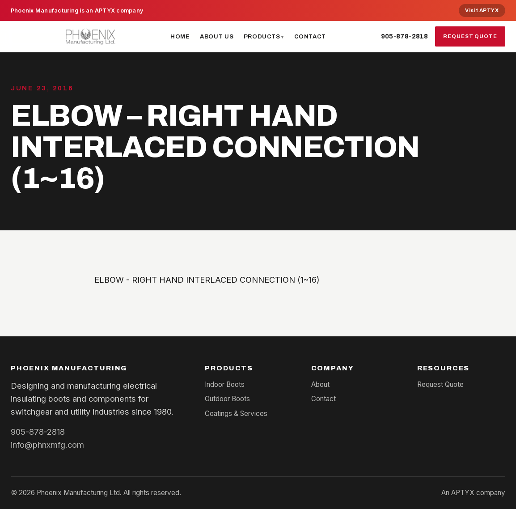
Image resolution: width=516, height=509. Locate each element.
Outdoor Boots (227, 398)
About (320, 384)
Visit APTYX (482, 10)
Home (180, 36)
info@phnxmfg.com (47, 445)
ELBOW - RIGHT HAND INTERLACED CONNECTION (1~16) (207, 279)
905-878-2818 (404, 36)
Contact (310, 36)
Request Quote (470, 36)
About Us (216, 36)
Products (262, 36)
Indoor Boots (225, 384)
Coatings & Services (236, 413)
